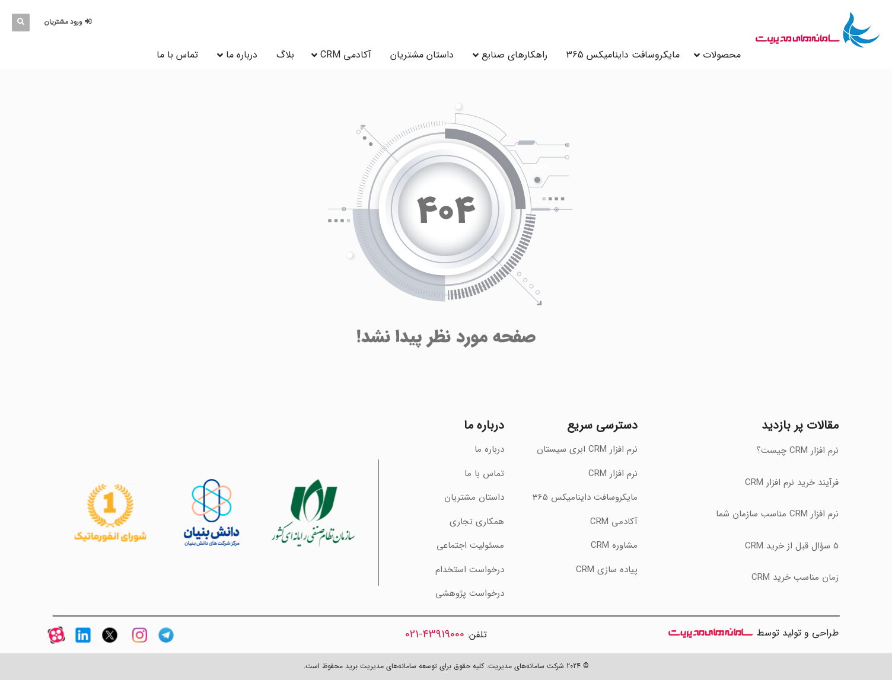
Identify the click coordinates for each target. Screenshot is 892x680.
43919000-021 (434, 634)
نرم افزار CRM (613, 474)
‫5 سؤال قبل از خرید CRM (792, 546)
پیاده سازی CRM (607, 570)
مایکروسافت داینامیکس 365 (623, 54)
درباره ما (241, 54)
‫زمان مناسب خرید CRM (795, 577)
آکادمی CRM (614, 522)
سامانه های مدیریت (711, 632)
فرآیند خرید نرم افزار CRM (792, 482)
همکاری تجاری (477, 522)
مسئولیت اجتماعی (470, 545)
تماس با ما (177, 54)
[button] (69, 22)
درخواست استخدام (469, 570)
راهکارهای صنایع (514, 54)
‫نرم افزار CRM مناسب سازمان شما (777, 514)
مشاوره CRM (614, 545)
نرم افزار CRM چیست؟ (797, 450)
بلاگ (285, 54)
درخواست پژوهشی (469, 593)
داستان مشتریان (422, 54)
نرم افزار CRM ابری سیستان (587, 449)
